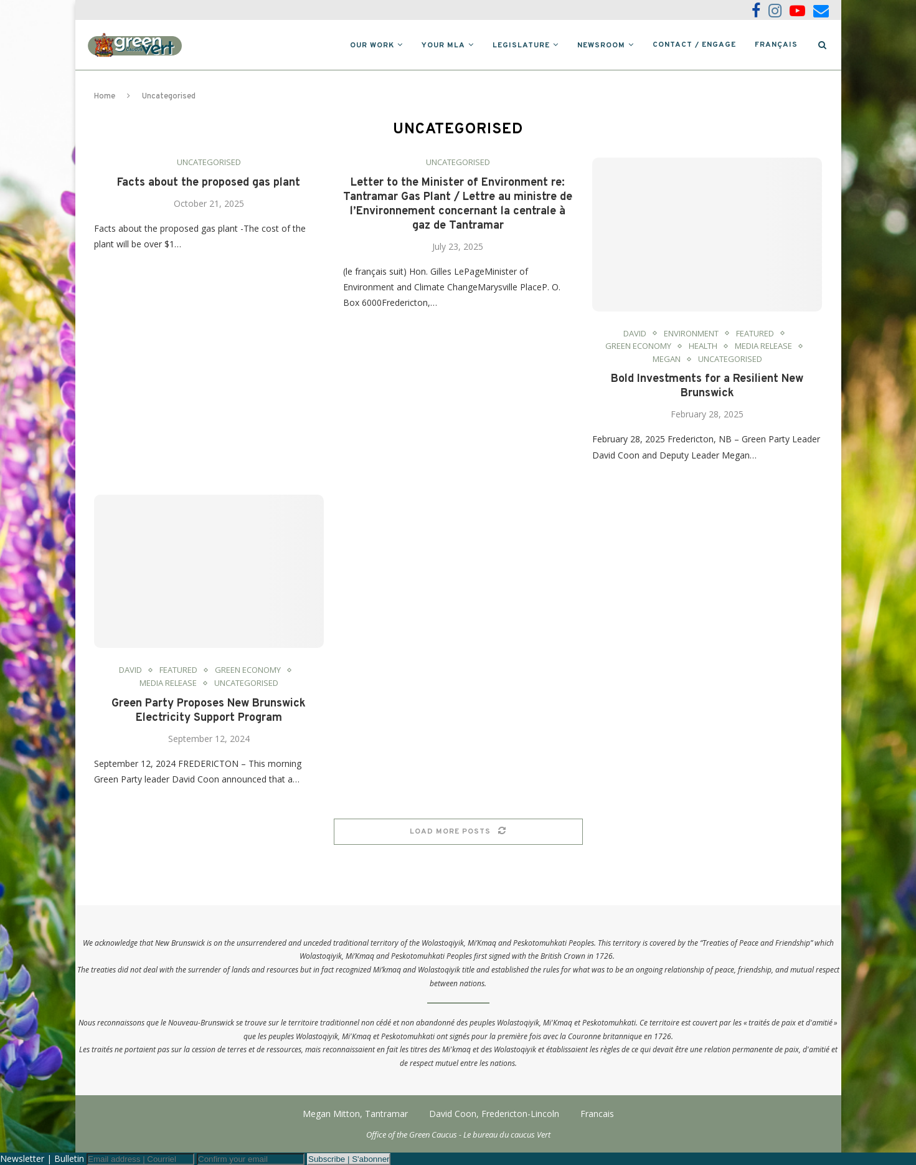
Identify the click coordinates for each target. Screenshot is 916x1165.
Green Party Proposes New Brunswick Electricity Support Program (208, 711)
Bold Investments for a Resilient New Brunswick (707, 386)
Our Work (372, 45)
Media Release (763, 346)
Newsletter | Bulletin (42, 1158)
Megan (667, 359)
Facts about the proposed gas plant (208, 183)
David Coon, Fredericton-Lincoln (494, 1114)
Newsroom (601, 45)
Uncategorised (209, 163)
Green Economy (638, 346)
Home (104, 97)
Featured (755, 334)
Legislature (521, 45)
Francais (597, 1114)
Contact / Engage (694, 45)
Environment (691, 334)
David (634, 334)
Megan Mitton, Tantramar (355, 1114)
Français (776, 45)
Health (703, 346)
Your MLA (443, 45)
